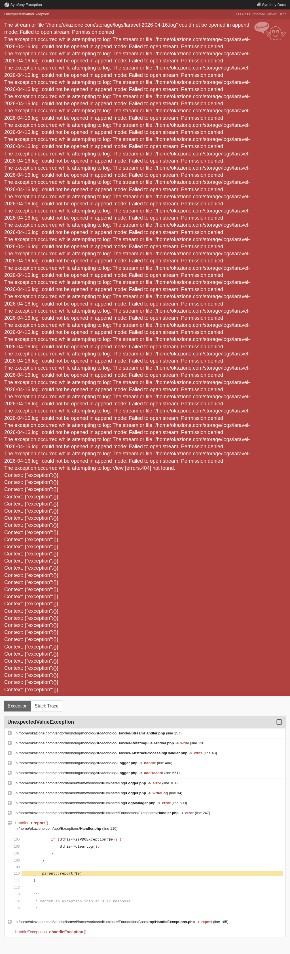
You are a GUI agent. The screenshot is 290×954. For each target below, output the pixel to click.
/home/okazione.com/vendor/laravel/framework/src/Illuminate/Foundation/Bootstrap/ (107, 922)
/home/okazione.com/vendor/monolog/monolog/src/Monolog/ (79, 763)
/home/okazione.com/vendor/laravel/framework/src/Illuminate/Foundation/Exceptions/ (99, 813)
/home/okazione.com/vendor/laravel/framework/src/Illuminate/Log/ (83, 783)
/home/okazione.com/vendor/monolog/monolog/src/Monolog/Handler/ (92, 733)
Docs (271, 5)
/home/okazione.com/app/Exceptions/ (60, 828)
